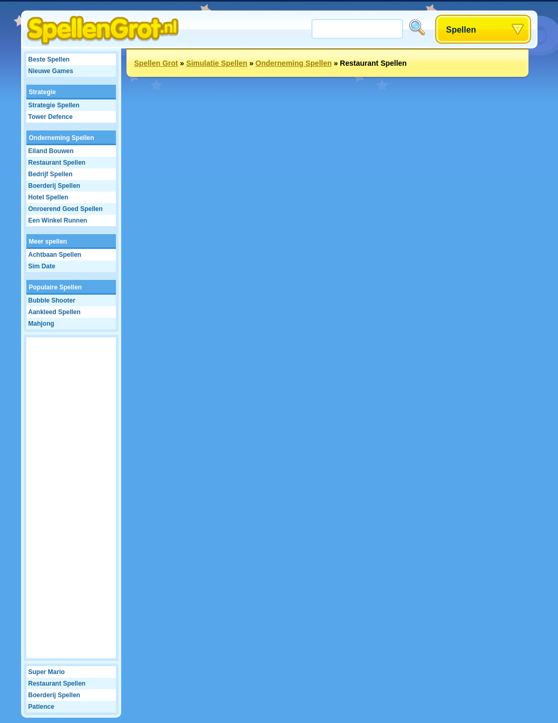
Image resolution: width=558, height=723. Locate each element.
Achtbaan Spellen (55, 254)
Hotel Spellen (48, 197)
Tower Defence (50, 116)
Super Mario (46, 672)
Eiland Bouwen (51, 151)
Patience (41, 706)
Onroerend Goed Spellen (65, 209)
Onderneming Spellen (61, 138)
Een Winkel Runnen (57, 220)
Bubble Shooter (51, 300)
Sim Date (41, 266)
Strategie (42, 92)
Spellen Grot (156, 63)
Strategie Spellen (54, 105)
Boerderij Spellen (54, 185)
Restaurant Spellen (57, 162)
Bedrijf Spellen (50, 174)
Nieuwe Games (50, 71)
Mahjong (41, 323)
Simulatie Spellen (216, 63)
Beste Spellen (49, 59)
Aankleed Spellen (54, 312)
